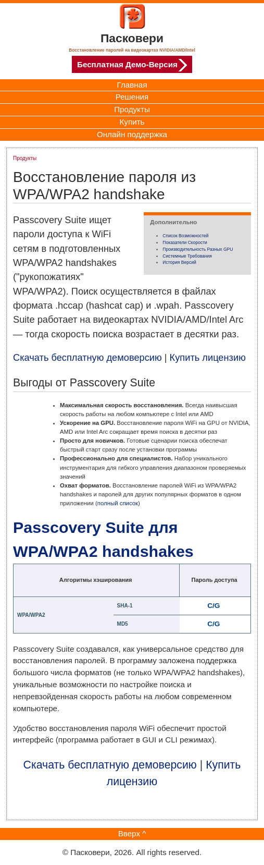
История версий (179, 262)
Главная (132, 84)
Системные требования (187, 256)
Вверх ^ (132, 833)
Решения (132, 96)
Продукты (132, 109)
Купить (131, 121)
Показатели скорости (184, 242)
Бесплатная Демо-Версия (132, 65)
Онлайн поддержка (132, 134)
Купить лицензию (208, 357)
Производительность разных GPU (197, 249)
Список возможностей (185, 235)
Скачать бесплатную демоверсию (87, 357)
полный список (117, 503)
